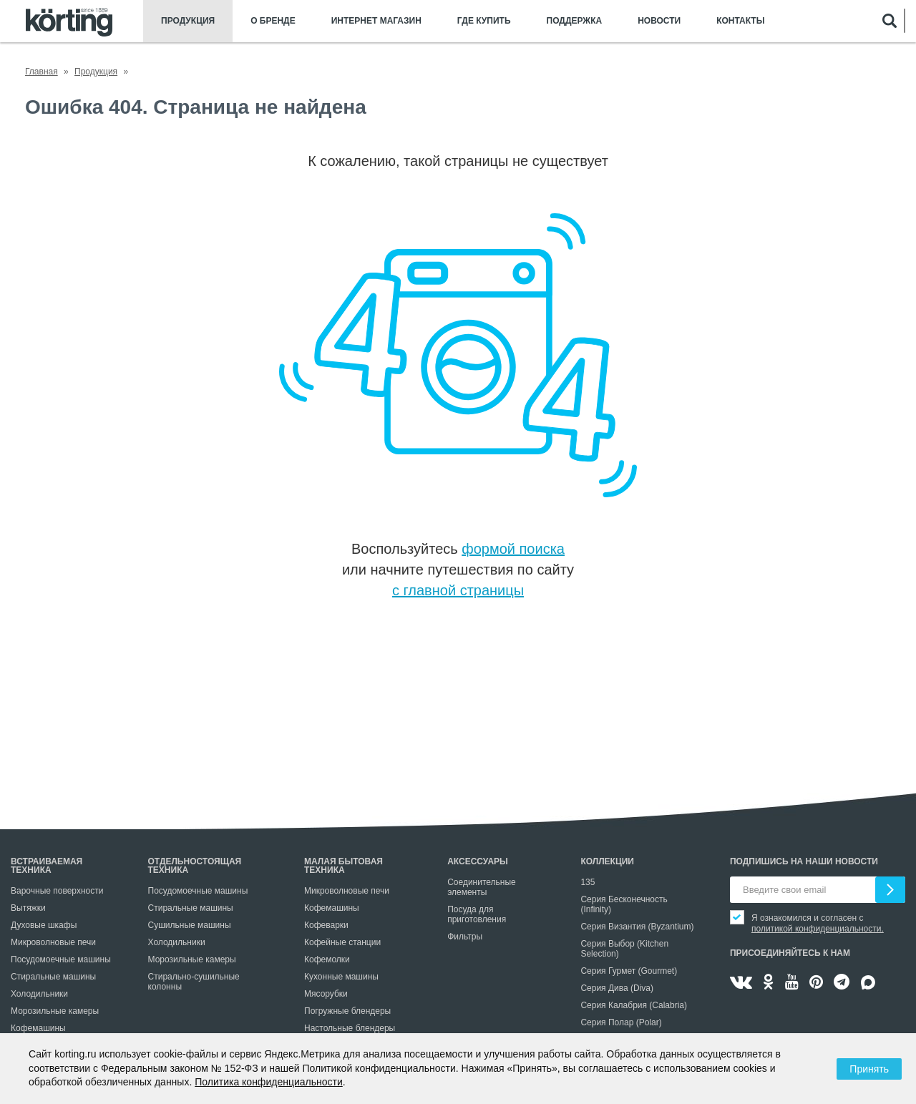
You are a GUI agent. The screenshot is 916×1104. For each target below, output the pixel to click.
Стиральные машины (53, 977)
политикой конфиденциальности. (817, 929)
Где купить (484, 21)
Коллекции (607, 861)
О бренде (273, 21)
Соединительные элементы (481, 887)
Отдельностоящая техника (195, 865)
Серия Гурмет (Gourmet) (628, 971)
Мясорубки (326, 994)
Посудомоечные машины (61, 959)
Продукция (188, 21)
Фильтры (464, 937)
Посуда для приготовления (476, 914)
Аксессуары (477, 861)
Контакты (740, 21)
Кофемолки (327, 959)
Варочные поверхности (57, 891)
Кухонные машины (341, 977)
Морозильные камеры (55, 1011)
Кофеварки (326, 925)
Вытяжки (28, 908)
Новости (659, 21)
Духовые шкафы (44, 925)
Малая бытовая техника (343, 865)
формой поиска (513, 549)
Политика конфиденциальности (269, 1082)
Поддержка (574, 21)
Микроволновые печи (53, 942)
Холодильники (39, 994)
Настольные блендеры (349, 1028)
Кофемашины (38, 1028)
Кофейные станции (342, 942)
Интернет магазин (376, 21)
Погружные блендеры (347, 1011)
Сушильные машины (189, 925)
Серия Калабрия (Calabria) (633, 1005)
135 (587, 882)
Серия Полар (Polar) (620, 1022)
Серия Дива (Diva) (616, 988)
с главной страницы (458, 590)
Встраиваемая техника (46, 865)
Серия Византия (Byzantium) (636, 927)
